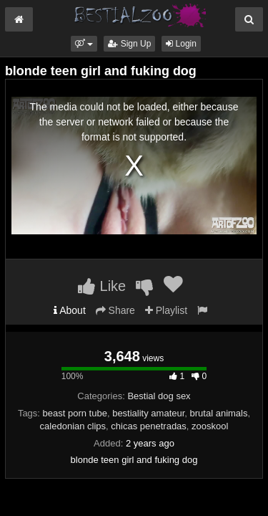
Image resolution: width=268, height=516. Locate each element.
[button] (84, 44)
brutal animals (219, 413)
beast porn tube (75, 413)
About (70, 310)
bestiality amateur (148, 413)
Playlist (166, 310)
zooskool (210, 426)
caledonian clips (73, 426)
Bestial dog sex (158, 396)
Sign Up (129, 44)
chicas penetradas (149, 426)
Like (102, 286)
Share (115, 310)
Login (181, 44)
